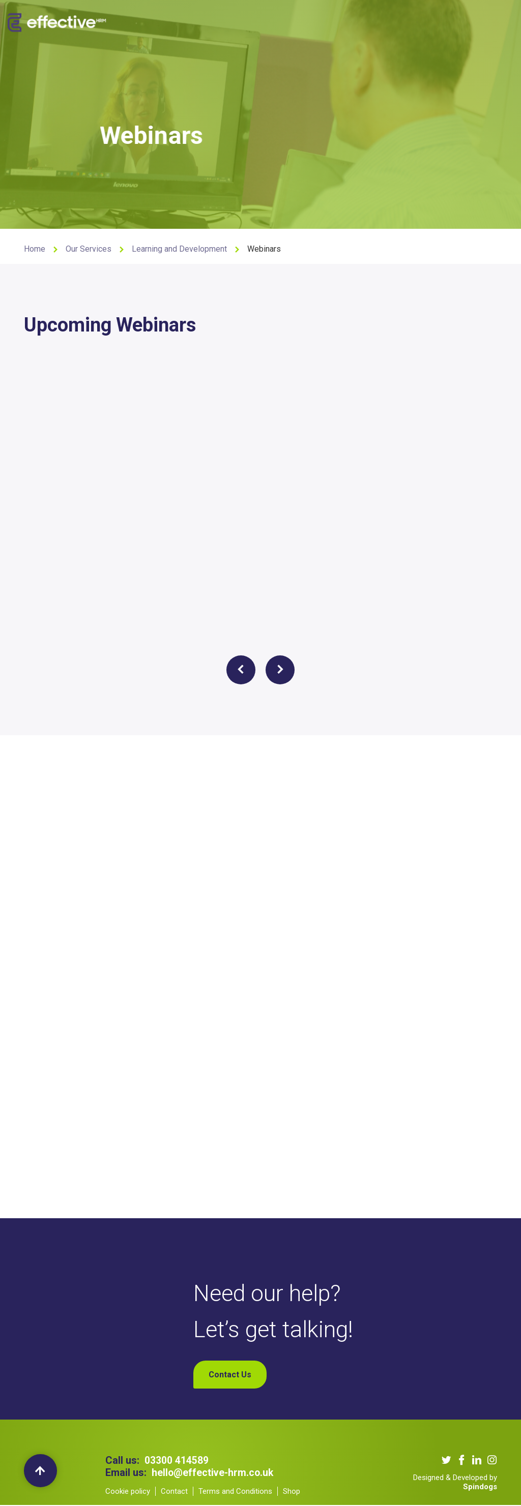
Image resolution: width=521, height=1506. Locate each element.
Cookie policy (127, 1492)
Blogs (347, 20)
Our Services (209, 20)
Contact (174, 1492)
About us (165, 20)
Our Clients (259, 20)
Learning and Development (179, 249)
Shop (420, 20)
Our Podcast (307, 20)
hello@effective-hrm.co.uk (214, 1473)
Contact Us (384, 20)
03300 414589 (176, 1461)
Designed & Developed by (455, 1483)
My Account (457, 20)
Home (34, 249)
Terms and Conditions (235, 1492)
